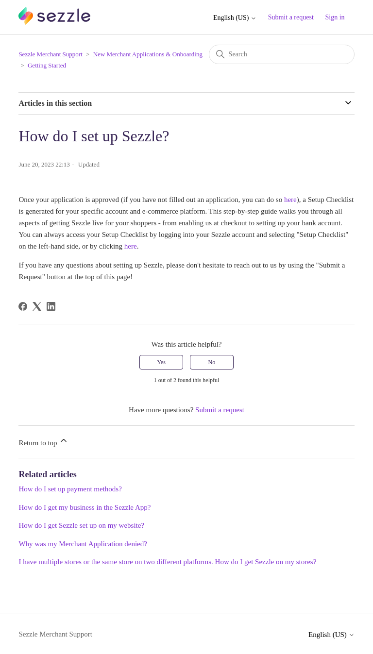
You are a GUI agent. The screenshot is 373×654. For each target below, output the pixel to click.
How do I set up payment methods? (69, 489)
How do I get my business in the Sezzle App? (84, 507)
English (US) (234, 17)
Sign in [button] (335, 17)
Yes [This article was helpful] (161, 362)
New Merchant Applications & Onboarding (148, 54)
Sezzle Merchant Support (50, 54)
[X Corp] (37, 306)
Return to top (43, 441)
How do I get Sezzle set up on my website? (81, 525)
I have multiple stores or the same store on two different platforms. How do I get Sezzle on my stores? (167, 562)
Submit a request (291, 17)
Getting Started (47, 65)
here (290, 199)
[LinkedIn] (51, 306)
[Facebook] (22, 306)
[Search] (282, 54)
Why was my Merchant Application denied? (82, 544)
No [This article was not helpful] (212, 362)
